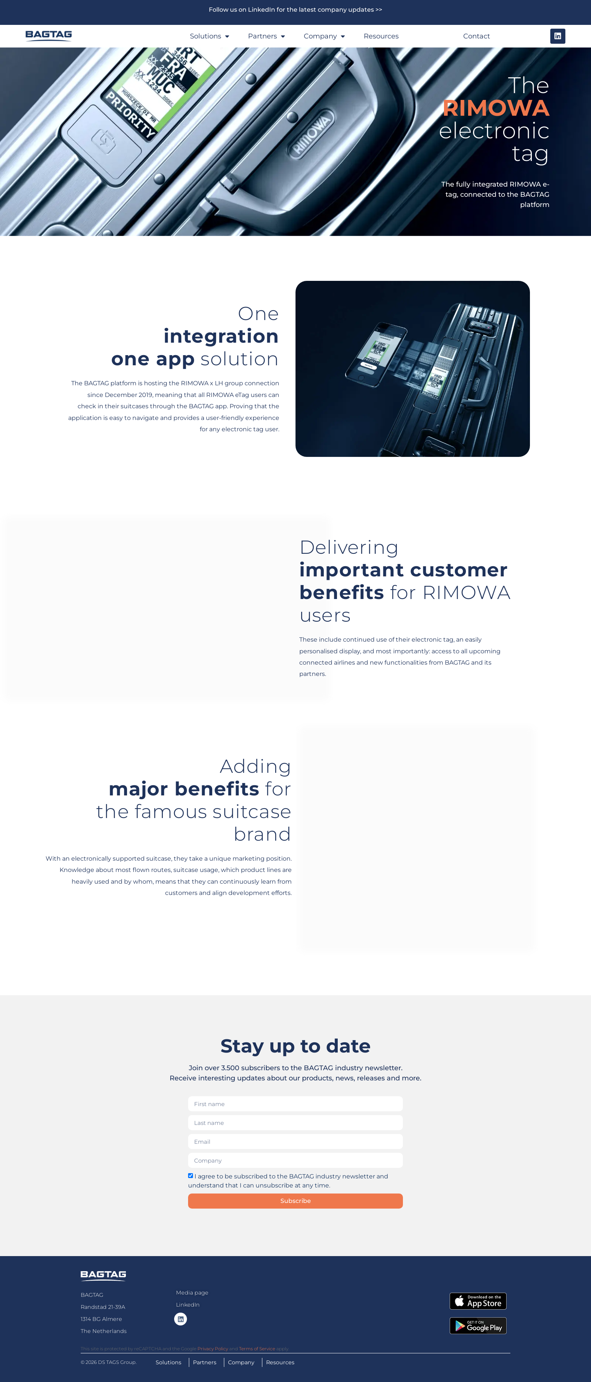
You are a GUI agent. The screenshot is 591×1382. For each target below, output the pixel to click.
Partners (266, 36)
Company (324, 36)
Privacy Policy (213, 1348)
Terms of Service (257, 1348)
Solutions (209, 36)
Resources (381, 36)
